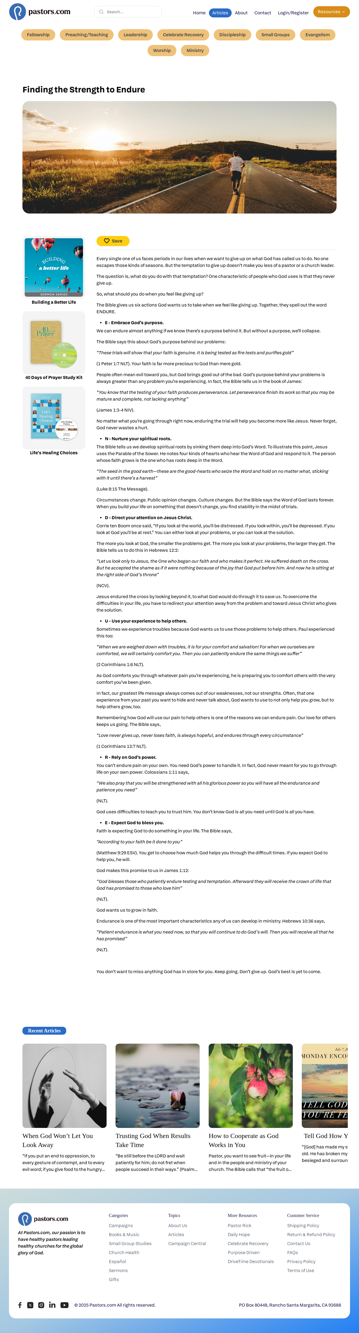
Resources (332, 11)
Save (113, 241)
